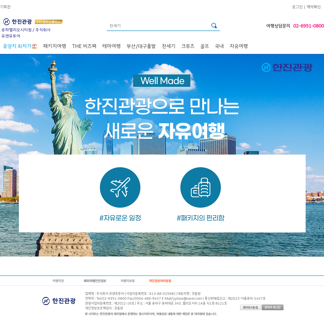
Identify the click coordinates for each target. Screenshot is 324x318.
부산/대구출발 (141, 45)
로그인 (297, 6)
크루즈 (187, 45)
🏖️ (20, 45)
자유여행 (239, 45)
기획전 (5, 6)
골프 (204, 45)
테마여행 (111, 45)
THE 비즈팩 (84, 45)
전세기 (169, 45)
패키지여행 (54, 45)
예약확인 (314, 6)
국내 (219, 45)
